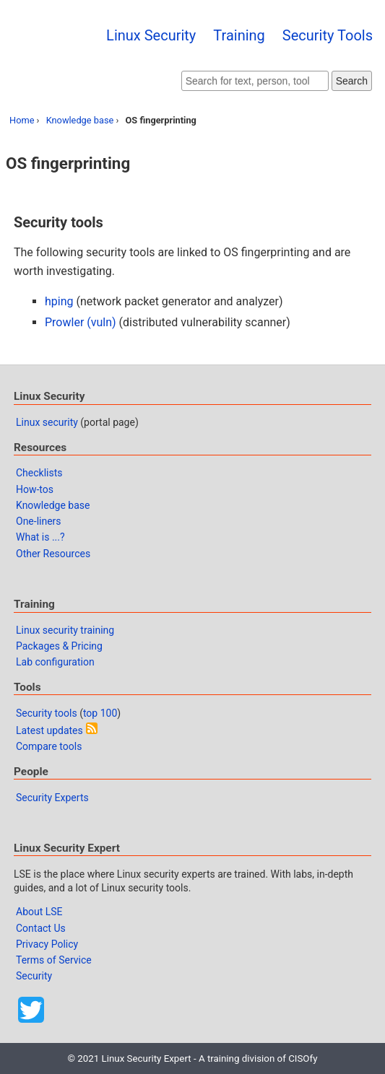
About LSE (39, 911)
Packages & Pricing (59, 646)
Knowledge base (80, 120)
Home (21, 120)
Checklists (39, 473)
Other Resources (53, 553)
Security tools (46, 713)
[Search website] (255, 81)
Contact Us (41, 928)
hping (59, 301)
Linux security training (65, 630)
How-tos (34, 489)
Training (239, 35)
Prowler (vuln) (80, 322)
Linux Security (151, 35)
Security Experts (52, 797)
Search (352, 81)
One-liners (38, 521)
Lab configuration (55, 662)
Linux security (47, 422)
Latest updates (49, 730)
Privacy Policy (47, 944)
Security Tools (327, 35)
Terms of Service (54, 960)
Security (34, 976)
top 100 (100, 713)
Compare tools (49, 746)
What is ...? (40, 537)
